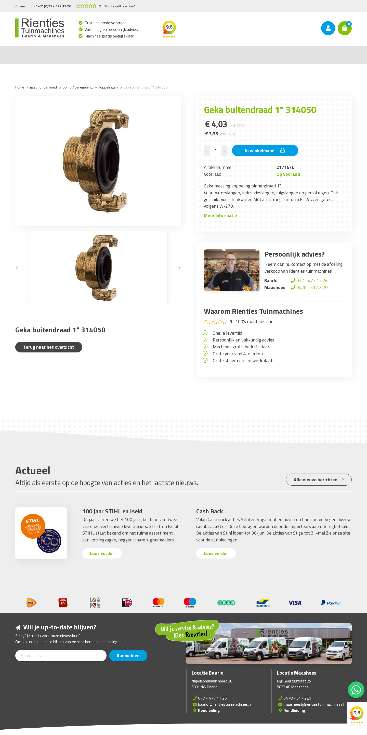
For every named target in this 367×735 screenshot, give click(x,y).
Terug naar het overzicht (48, 347)
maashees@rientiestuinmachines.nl (313, 704)
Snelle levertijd (227, 333)
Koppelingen (108, 87)
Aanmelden (128, 655)
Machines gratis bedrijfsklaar (109, 36)
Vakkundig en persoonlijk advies (111, 29)
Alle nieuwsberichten (319, 479)
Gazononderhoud (43, 87)
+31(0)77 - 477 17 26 (54, 6)
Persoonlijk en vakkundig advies (243, 339)
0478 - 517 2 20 (309, 287)
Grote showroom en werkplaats (243, 360)
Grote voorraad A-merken (238, 353)
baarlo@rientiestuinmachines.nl (225, 704)
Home (19, 87)
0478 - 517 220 (297, 698)
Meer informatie (220, 215)
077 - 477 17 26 (309, 280)
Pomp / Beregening (78, 87)
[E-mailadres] (61, 655)
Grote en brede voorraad (105, 23)
